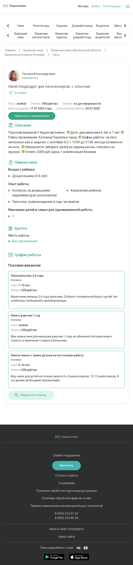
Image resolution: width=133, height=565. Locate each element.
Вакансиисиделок (61, 35)
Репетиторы (41, 25)
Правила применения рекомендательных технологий (66, 506)
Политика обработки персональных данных (66, 491)
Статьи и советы (66, 475)
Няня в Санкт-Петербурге (66, 529)
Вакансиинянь (20, 35)
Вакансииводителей (102, 35)
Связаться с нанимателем (31, 116)
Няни (20, 25)
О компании (67, 483)
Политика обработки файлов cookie (66, 498)
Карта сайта (66, 536)
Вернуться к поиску (30, 395)
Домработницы (82, 25)
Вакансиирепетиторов (41, 35)
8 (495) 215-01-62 (66, 513)
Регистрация (112, 6)
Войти (96, 6)
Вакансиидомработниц (82, 35)
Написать (66, 465)
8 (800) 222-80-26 (66, 518)
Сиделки (61, 25)
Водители (102, 25)
